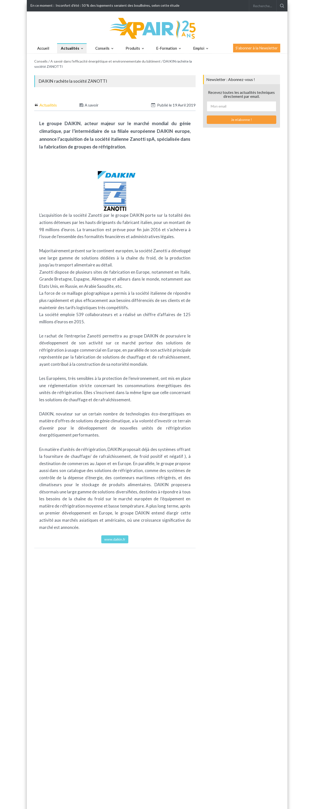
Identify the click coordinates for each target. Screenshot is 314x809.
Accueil (43, 48)
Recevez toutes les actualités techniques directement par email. (241, 94)
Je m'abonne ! (241, 119)
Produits (133, 48)
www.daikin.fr (114, 539)
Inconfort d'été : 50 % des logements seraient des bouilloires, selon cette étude (117, 5)
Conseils (102, 48)
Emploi (198, 48)
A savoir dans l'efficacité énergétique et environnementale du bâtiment (105, 61)
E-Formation (166, 48)
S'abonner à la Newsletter (257, 48)
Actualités (70, 48)
